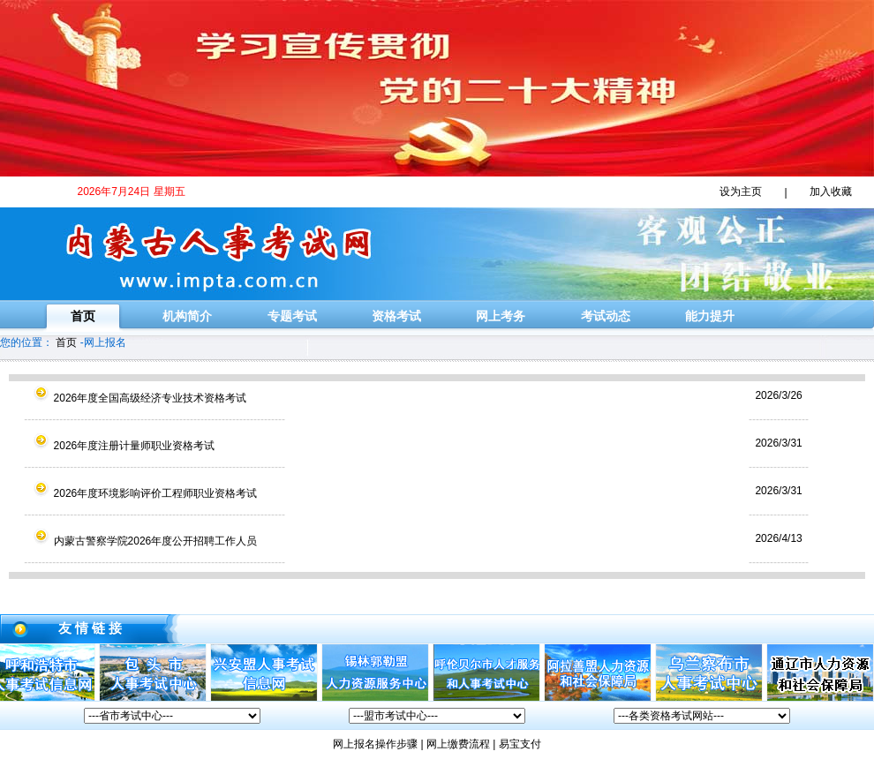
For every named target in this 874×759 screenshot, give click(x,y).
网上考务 (500, 316)
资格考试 (396, 316)
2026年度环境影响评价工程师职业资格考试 (134, 493)
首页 (83, 316)
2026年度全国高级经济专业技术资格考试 (129, 398)
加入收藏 (831, 191)
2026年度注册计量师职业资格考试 (113, 446)
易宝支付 (520, 744)
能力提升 (710, 316)
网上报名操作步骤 (375, 744)
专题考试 (292, 316)
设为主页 (741, 191)
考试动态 (605, 316)
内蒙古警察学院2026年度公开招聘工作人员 (134, 541)
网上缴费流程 (458, 744)
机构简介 (187, 316)
